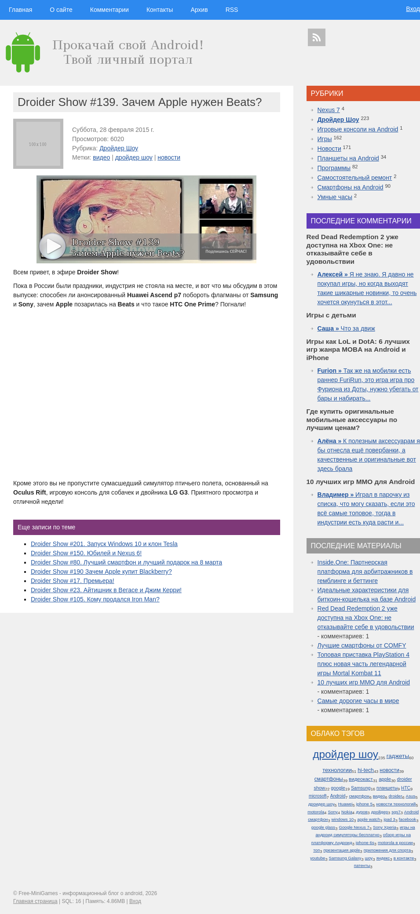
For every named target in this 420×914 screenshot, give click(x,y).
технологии (337, 770)
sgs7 (395, 811)
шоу (369, 858)
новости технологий (396, 803)
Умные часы (335, 196)
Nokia (346, 811)
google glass (323, 827)
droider (395, 796)
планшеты (387, 788)
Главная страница (35, 901)
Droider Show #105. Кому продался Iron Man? (95, 599)
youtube (317, 858)
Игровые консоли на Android (358, 129)
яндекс (383, 858)
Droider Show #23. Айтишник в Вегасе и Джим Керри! (106, 590)
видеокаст (361, 779)
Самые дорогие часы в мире (358, 700)
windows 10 (343, 819)
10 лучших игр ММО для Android (364, 682)
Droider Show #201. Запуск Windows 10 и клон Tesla (104, 543)
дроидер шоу (321, 803)
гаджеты (398, 756)
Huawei (345, 803)
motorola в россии (395, 842)
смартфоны (328, 779)
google (338, 787)
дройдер (379, 811)
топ (316, 850)
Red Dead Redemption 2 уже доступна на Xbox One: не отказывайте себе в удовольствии (366, 617)
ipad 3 (389, 819)
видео (101, 157)
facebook (407, 819)
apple (385, 779)
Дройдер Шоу (118, 148)
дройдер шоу (134, 157)
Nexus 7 (329, 109)
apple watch (368, 819)
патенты (362, 865)
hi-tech (366, 770)
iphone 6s (365, 842)
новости (168, 157)
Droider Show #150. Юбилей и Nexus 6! (86, 553)
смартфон (359, 796)
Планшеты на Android (348, 158)
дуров (361, 811)
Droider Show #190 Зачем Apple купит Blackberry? (101, 571)
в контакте (404, 858)
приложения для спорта (387, 850)
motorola (315, 811)
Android (338, 796)
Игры (325, 138)
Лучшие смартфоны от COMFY (362, 645)
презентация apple (341, 850)
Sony (333, 811)
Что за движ (346, 328)
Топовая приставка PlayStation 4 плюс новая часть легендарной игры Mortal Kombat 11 (363, 664)
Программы (334, 167)
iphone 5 (364, 803)
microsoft (318, 796)
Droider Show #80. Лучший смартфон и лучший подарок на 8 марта (126, 562)
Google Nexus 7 (354, 827)
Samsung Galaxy (345, 858)
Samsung (361, 787)
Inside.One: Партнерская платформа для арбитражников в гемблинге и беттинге (365, 571)
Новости (329, 148)
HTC (405, 788)
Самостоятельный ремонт (355, 177)
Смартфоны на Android (350, 187)
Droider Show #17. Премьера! (72, 580)
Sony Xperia (384, 827)
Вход (413, 8)
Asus (411, 796)
